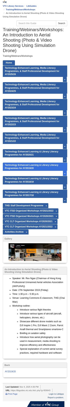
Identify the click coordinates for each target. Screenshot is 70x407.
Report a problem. (56, 397)
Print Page (11, 394)
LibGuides (32, 6)
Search (61, 23)
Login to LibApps (56, 394)
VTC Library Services (13, 6)
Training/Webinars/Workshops (20, 9)
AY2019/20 (10, 371)
